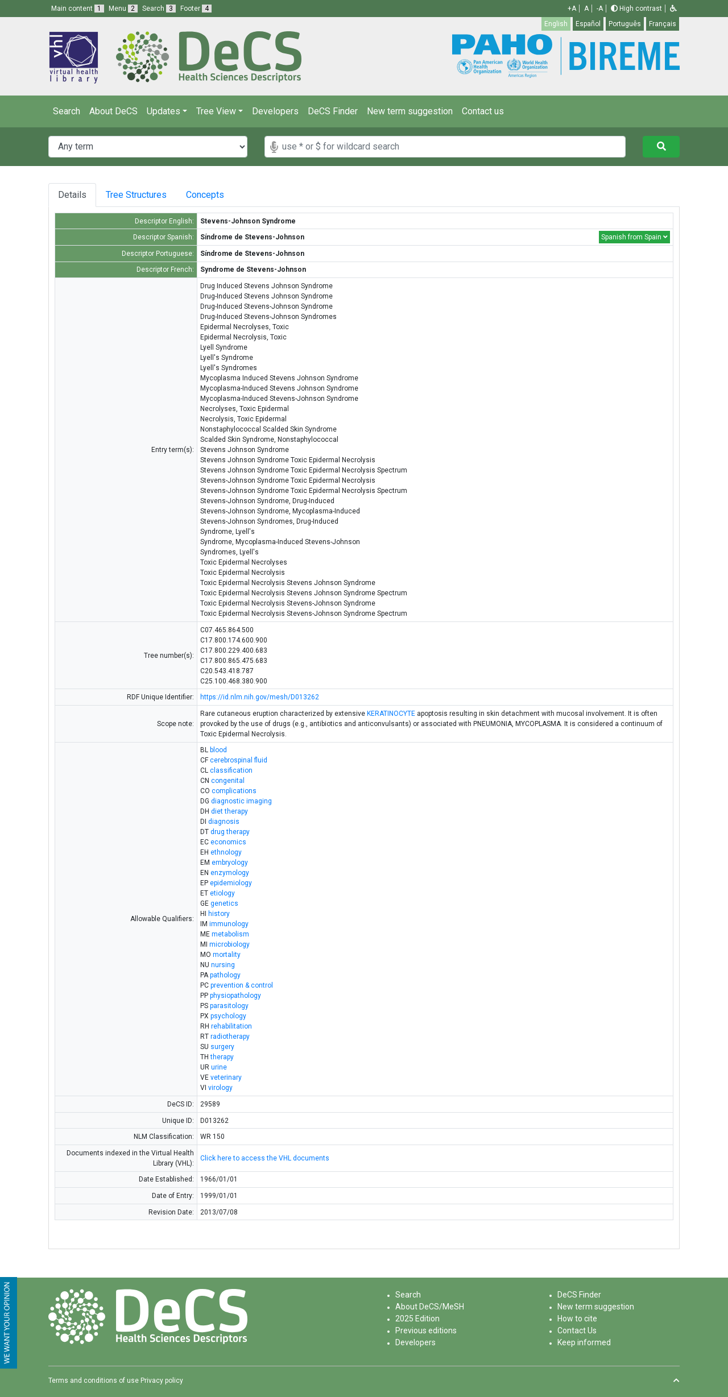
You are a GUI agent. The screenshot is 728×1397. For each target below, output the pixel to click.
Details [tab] (72, 194)
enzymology (229, 873)
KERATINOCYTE (391, 714)
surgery (222, 1047)
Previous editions (426, 1330)
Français (662, 24)
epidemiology (231, 883)
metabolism (230, 934)
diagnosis (223, 822)
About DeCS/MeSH (429, 1306)
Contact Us (577, 1330)
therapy (222, 1057)
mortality (227, 955)
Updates (163, 111)
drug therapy (230, 832)
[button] (673, 9)
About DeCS (113, 111)
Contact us (483, 111)
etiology (222, 893)
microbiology (229, 944)
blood (218, 750)
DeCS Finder (333, 111)
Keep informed (584, 1342)
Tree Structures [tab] (138, 194)
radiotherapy (230, 1037)
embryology (230, 863)
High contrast (636, 9)
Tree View (216, 111)
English (556, 24)
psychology (228, 1016)
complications (234, 791)
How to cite (577, 1318)
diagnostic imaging (241, 801)
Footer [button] (196, 9)
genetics (224, 903)
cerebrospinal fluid (238, 760)
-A (600, 9)
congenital (228, 781)
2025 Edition (417, 1318)
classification (231, 770)
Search (66, 111)
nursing (223, 965)
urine (219, 1067)
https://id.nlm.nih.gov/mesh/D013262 (259, 697)
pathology (225, 975)
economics (228, 842)
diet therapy (229, 811)
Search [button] (159, 9)
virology (220, 1088)
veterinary (226, 1077)
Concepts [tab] (216, 194)
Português (625, 24)
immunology (229, 924)
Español (588, 24)
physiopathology (235, 996)
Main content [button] (77, 9)
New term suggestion (410, 111)
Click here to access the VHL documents (264, 1158)
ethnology (226, 852)
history (219, 914)
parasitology (229, 1006)
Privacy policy (161, 1380)
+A (572, 9)
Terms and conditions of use (93, 1380)
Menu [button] (123, 9)
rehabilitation (231, 1026)
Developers (275, 111)
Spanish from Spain (634, 237)
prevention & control (241, 985)
